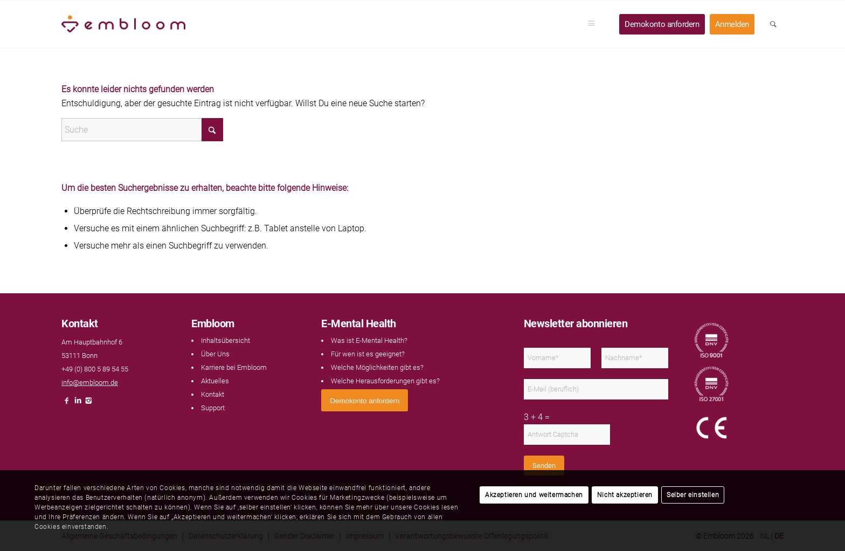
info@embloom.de (89, 382)
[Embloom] (123, 24)
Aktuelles (215, 381)
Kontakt (212, 394)
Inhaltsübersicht (225, 340)
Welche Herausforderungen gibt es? (385, 381)
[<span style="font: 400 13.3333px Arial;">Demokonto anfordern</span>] (364, 400)
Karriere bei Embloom (234, 367)
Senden (544, 466)
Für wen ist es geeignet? (368, 354)
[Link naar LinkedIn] (77, 404)
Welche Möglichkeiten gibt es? (377, 367)
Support (213, 408)
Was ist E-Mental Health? (369, 340)
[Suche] (142, 129)
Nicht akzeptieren (625, 495)
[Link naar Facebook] (66, 404)
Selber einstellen (693, 495)
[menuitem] (595, 24)
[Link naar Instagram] (88, 404)
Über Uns (215, 354)
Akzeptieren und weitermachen (534, 495)
